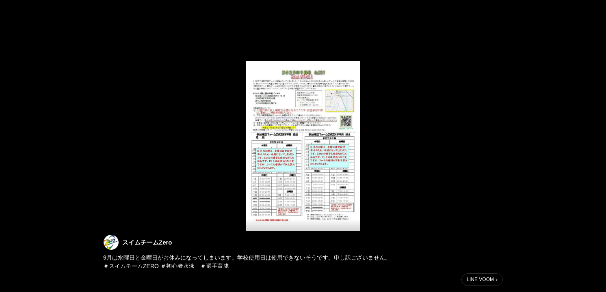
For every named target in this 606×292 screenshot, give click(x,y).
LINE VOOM (480, 279)
